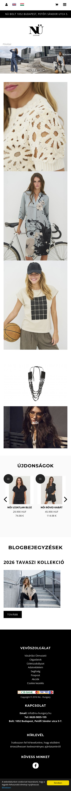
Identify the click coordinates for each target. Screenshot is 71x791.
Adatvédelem (35, 667)
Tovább (12, 614)
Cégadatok (35, 659)
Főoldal (7, 44)
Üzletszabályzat (35, 663)
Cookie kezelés (35, 683)
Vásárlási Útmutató (36, 655)
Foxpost (35, 675)
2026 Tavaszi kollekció (34, 562)
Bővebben (6, 787)
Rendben (58, 783)
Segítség (35, 671)
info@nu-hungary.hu (39, 713)
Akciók (35, 679)
